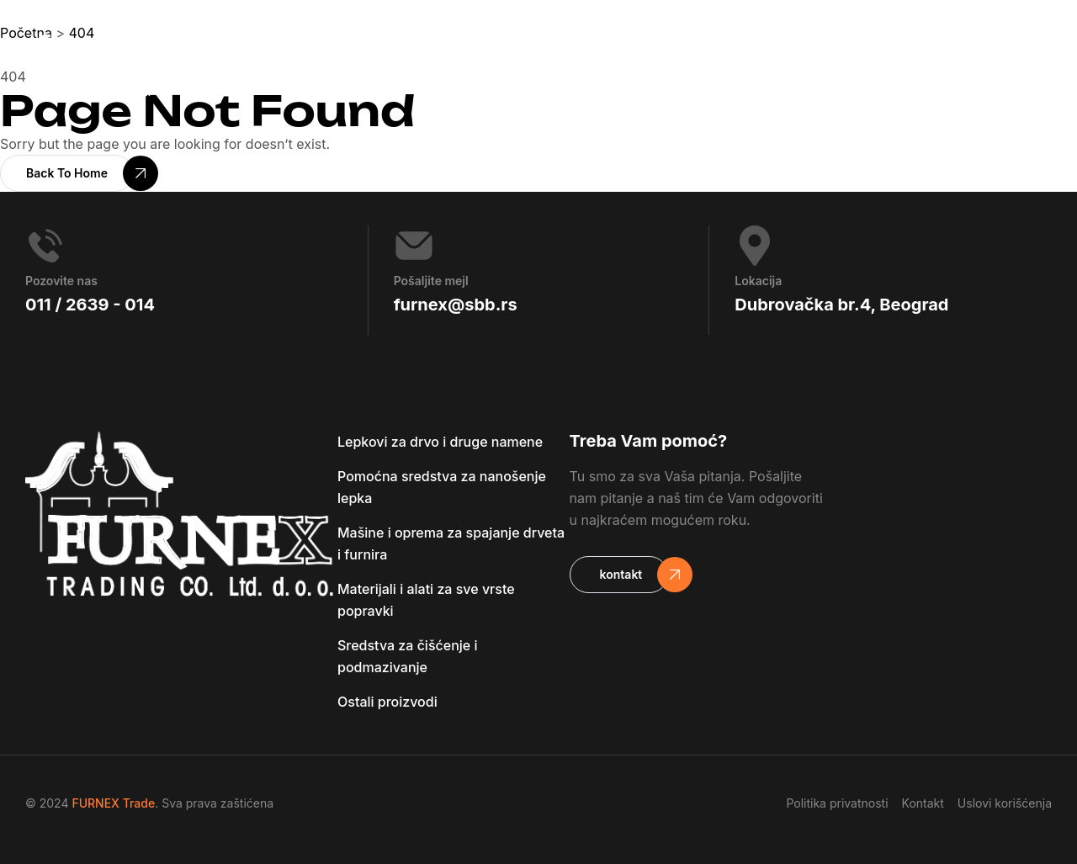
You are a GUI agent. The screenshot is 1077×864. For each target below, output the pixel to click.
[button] (67, 173)
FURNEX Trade (113, 803)
